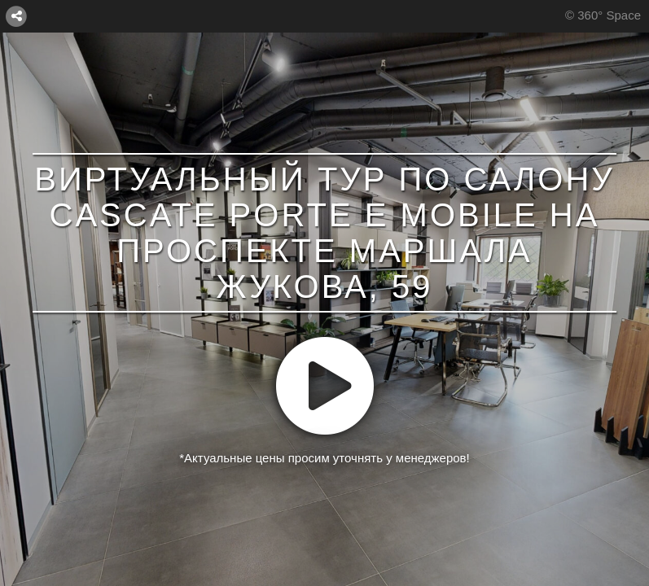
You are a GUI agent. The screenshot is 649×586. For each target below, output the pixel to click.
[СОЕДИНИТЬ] (16, 15)
